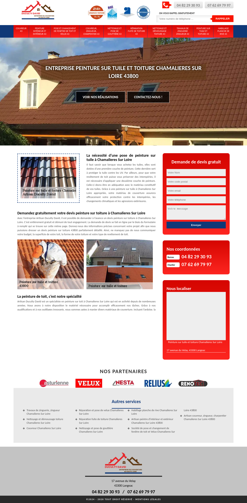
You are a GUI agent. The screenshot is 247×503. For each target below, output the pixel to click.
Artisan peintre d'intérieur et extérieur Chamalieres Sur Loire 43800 (152, 421)
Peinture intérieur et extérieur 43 (39, 31)
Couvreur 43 (21, 29)
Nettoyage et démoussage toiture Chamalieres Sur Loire (45, 421)
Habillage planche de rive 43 (223, 31)
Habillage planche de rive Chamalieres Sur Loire (154, 412)
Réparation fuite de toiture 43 (136, 31)
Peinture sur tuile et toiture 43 (203, 31)
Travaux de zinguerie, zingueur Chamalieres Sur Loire (43, 412)
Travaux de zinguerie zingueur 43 (182, 31)
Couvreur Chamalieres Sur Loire (44, 428)
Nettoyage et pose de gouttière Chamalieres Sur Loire (96, 430)
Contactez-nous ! (148, 97)
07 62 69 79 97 (219, 5)
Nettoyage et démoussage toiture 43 (160, 31)
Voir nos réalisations (100, 97)
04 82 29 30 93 (188, 5)
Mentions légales (148, 499)
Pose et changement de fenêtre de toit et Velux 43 (65, 31)
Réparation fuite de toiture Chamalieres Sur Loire (100, 421)
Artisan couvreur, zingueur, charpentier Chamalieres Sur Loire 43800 (205, 417)
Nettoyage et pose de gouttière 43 (115, 31)
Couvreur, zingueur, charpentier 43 (91, 31)
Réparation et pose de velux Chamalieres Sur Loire (101, 412)
